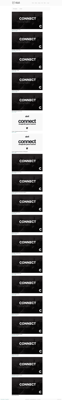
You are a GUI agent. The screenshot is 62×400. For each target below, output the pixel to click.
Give (42, 2)
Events (36, 2)
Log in (48, 2)
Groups (39, 2)
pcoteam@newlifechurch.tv (33, 399)
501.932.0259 (38, 399)
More (45, 2)
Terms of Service (3, 399)
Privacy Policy (7, 399)
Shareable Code (59, 399)
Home (33, 2)
